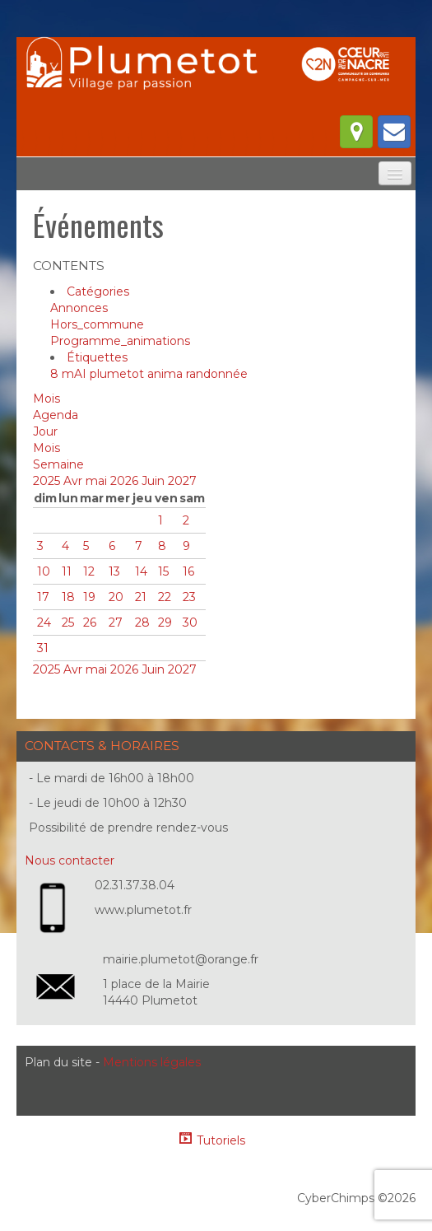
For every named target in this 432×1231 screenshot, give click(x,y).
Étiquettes (97, 357)
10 (43, 571)
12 (89, 571)
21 (140, 597)
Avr (74, 480)
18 (68, 597)
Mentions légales (152, 1062)
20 (116, 597)
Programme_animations (120, 340)
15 (163, 571)
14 (141, 571)
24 (44, 622)
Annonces (79, 308)
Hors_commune (97, 324)
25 (68, 622)
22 (164, 597)
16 (188, 571)
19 (89, 597)
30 (190, 622)
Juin (155, 480)
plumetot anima (138, 373)
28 (142, 622)
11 (67, 571)
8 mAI (70, 373)
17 (43, 597)
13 (114, 571)
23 (189, 597)
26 (89, 622)
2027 (182, 480)
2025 (48, 480)
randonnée (217, 373)
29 (165, 622)
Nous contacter (69, 860)
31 (43, 648)
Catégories (98, 291)
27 (116, 622)
